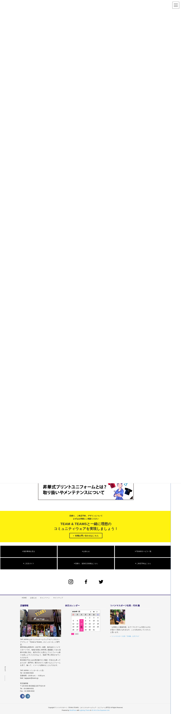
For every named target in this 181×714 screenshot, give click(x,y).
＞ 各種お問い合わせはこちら (85, 535)
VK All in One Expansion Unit (100, 709)
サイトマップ (58, 597)
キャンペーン (45, 597)
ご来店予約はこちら (143, 563)
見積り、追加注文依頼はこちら (86, 563)
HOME (24, 597)
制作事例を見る (28, 551)
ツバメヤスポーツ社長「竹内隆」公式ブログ (125, 635)
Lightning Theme (85, 709)
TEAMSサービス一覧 (143, 551)
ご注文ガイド (28, 563)
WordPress (72, 709)
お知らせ (86, 551)
